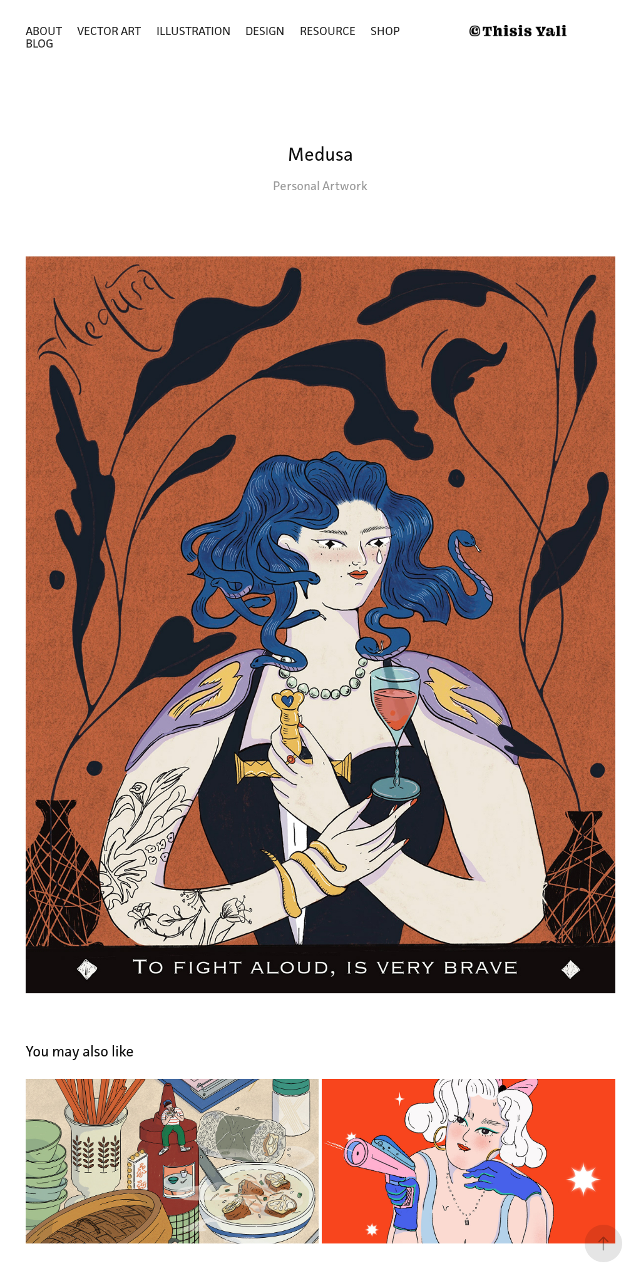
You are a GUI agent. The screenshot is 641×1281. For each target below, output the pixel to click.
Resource (328, 30)
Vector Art (109, 30)
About (44, 30)
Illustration (193, 30)
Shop (385, 30)
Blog (39, 43)
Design (264, 30)
